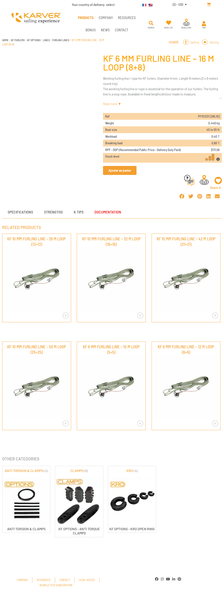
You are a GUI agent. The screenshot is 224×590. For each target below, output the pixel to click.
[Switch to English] (149, 4)
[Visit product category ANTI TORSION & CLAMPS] (26, 499)
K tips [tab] (79, 212)
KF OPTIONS (34, 40)
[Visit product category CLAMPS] (79, 501)
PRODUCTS (86, 17)
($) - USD (178, 4)
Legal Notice (87, 580)
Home (5, 40)
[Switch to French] (143, 4)
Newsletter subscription (56, 585)
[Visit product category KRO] (132, 499)
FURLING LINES (60, 40)
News (105, 30)
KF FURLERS (18, 40)
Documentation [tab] (107, 212)
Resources (127, 17)
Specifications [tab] (20, 212)
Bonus (91, 30)
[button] (151, 23)
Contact (121, 30)
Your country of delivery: (93, 4)
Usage (174, 42)
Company (106, 17)
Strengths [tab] (53, 212)
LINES (46, 40)
